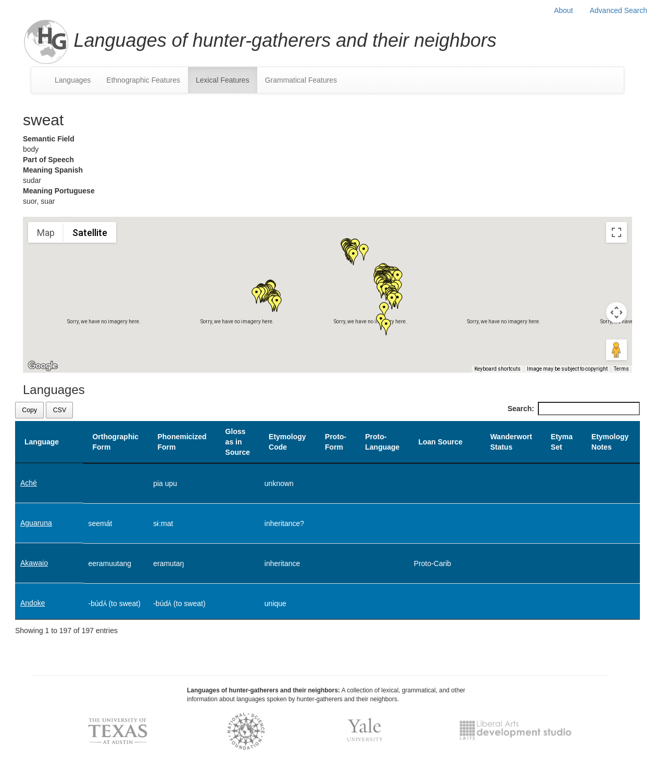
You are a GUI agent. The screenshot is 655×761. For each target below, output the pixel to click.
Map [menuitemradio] (46, 232)
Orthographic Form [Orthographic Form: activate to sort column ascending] (115, 441)
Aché (28, 483)
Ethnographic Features (143, 80)
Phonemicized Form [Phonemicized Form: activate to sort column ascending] (181, 441)
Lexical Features (222, 80)
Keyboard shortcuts (497, 369)
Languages (73, 80)
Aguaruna (36, 523)
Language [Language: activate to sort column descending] (41, 442)
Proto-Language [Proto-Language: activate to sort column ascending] (382, 441)
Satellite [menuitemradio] (89, 232)
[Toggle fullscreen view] (616, 232)
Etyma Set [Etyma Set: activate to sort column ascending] (562, 441)
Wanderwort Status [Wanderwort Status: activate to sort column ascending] (511, 441)
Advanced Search (618, 10)
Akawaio (34, 563)
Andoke (32, 603)
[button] (364, 252)
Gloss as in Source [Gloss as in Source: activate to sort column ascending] (237, 441)
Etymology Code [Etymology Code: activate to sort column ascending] (287, 441)
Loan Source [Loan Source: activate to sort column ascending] (440, 442)
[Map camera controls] (616, 312)
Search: (574, 408)
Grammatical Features (301, 80)
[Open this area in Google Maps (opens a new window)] (43, 366)
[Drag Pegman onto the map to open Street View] (616, 349)
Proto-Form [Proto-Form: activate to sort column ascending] (335, 441)
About (563, 10)
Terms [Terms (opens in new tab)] (621, 369)
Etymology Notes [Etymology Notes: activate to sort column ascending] (610, 441)
